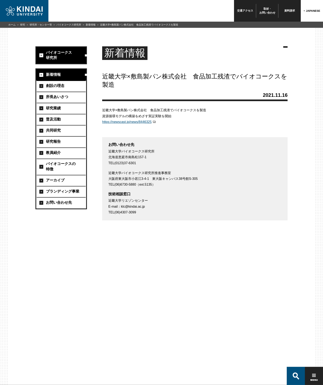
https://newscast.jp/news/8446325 (127, 122)
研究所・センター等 (41, 24)
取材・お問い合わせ (267, 10)
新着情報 (91, 24)
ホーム (12, 24)
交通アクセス (245, 10)
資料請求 (289, 10)
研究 (22, 24)
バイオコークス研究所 (68, 24)
